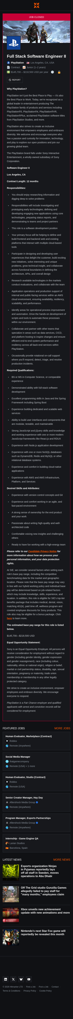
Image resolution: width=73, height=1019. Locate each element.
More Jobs (62, 728)
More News (61, 859)
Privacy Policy (29, 991)
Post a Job (43, 987)
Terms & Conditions (11, 991)
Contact (55, 987)
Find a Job (31, 987)
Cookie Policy (45, 991)
